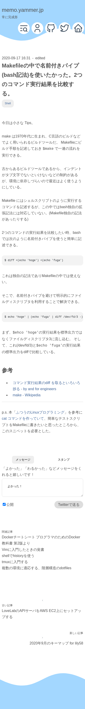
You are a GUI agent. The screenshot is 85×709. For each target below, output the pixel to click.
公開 (10, 505)
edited (40, 58)
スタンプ (64, 458)
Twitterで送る (69, 505)
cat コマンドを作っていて (23, 417)
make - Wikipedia (27, 394)
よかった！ (42, 487)
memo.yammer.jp (23, 10)
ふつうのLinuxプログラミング (40, 411)
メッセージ (23, 458)
